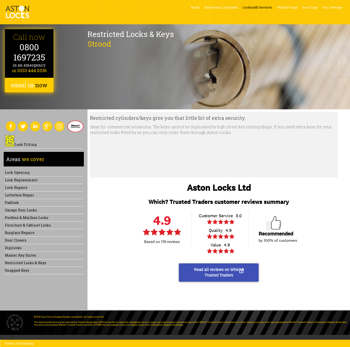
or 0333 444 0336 (29, 70)
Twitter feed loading (19, 343)
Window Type (287, 7)
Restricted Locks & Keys (25, 262)
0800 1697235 (29, 52)
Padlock (12, 202)
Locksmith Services (257, 7)
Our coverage (332, 7)
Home (195, 7)
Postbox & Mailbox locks (26, 217)
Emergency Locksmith (221, 7)
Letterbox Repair (19, 195)
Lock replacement (21, 180)
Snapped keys (17, 270)
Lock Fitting (26, 144)
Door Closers (15, 240)
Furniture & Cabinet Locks (28, 225)
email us (29, 85)
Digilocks (13, 247)
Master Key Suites (20, 255)
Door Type (310, 7)
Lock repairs (16, 187)
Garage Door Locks (21, 210)
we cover (25, 159)
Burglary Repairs (20, 232)
